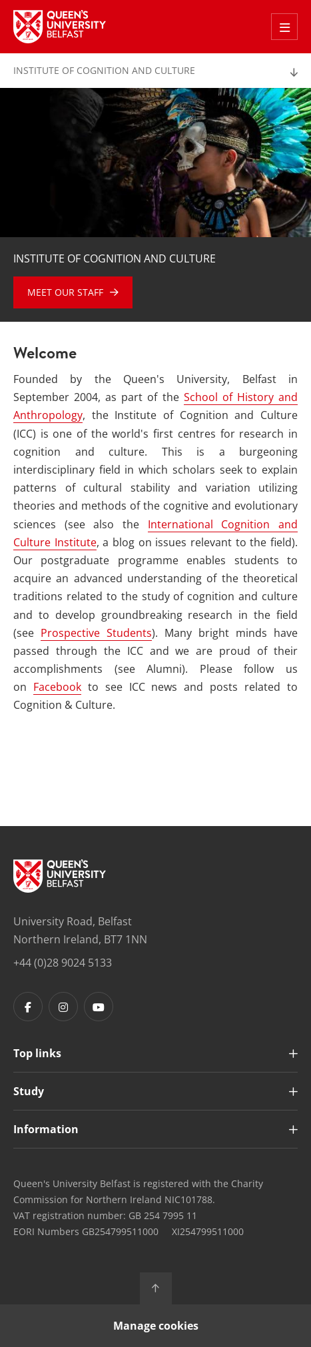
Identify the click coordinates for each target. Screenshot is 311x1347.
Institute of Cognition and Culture (104, 70)
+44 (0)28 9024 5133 (62, 962)
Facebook (57, 686)
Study (28, 1091)
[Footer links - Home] (59, 876)
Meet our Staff (65, 292)
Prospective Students (96, 633)
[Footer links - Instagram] (63, 1006)
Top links (37, 1053)
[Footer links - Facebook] (28, 1006)
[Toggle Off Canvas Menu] (284, 26)
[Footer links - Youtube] (98, 1006)
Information (46, 1129)
